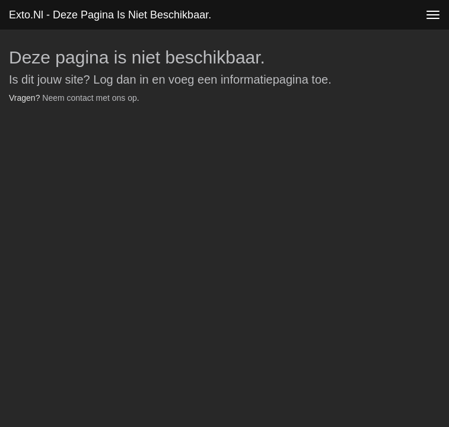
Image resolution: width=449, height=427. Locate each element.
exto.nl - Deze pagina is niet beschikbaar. (110, 15)
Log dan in (120, 79)
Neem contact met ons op (89, 98)
